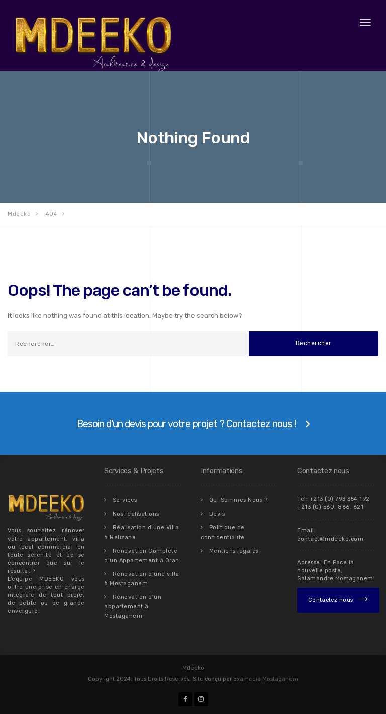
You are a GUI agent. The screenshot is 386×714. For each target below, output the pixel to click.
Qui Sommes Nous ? (238, 500)
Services (125, 500)
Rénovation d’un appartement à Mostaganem (132, 606)
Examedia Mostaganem (265, 679)
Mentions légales (234, 550)
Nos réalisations (136, 513)
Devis (217, 513)
